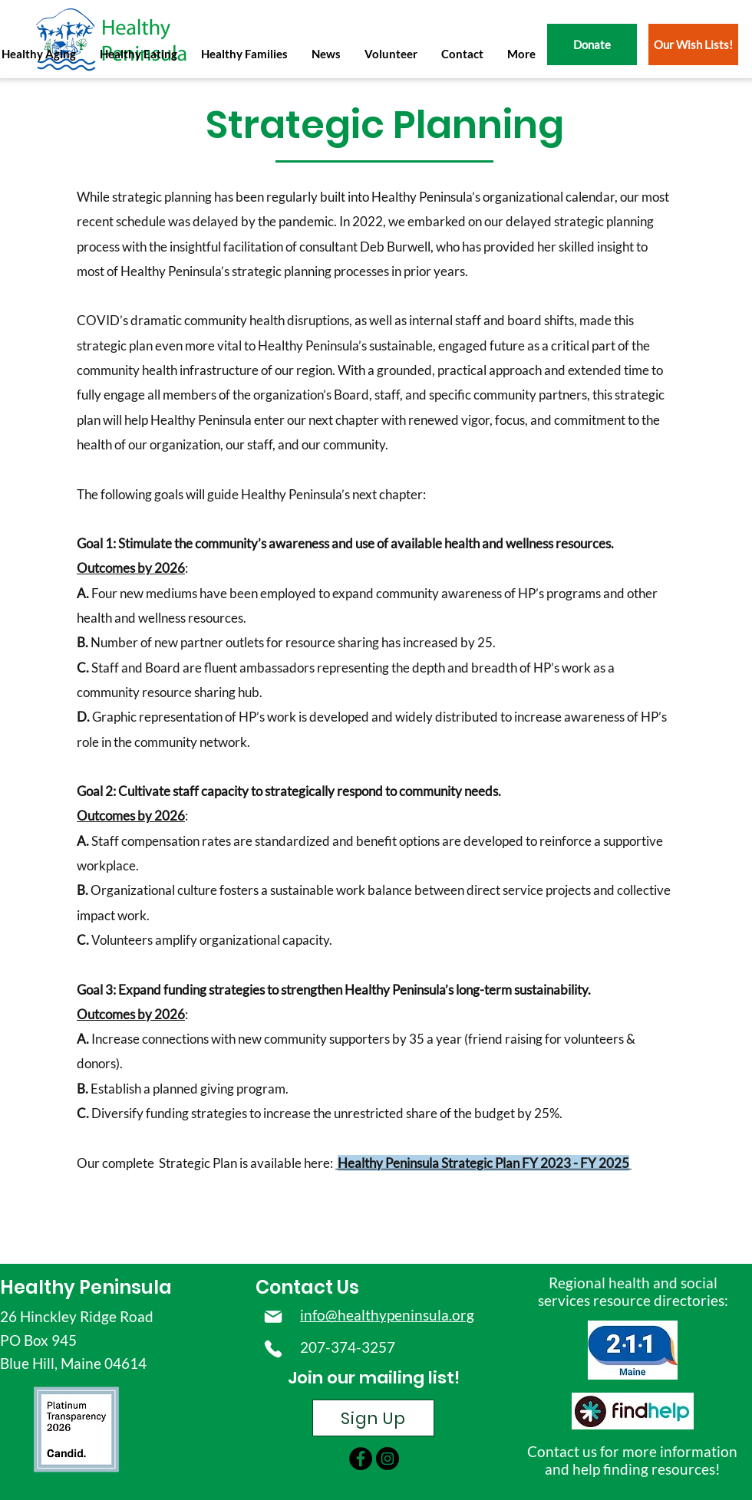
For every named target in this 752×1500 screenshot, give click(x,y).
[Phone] (273, 1349)
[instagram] (387, 1458)
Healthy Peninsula (86, 1287)
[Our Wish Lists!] (693, 44)
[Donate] (592, 44)
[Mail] (273, 1317)
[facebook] (360, 1458)
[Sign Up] (373, 1418)
